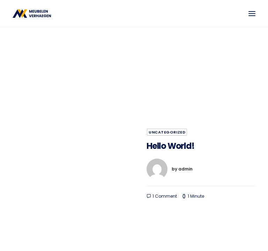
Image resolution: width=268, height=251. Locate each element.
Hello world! (170, 146)
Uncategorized (167, 132)
